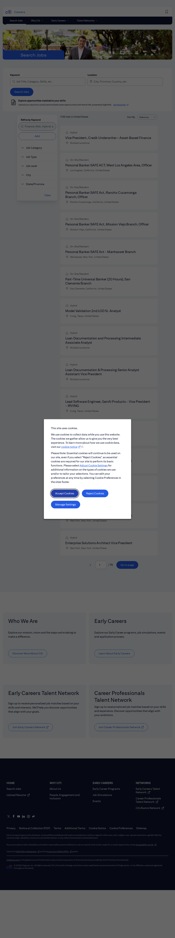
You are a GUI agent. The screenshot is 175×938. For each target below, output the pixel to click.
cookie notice (69, 449)
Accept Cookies (65, 495)
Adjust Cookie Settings (93, 467)
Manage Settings (66, 505)
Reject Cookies (95, 495)
